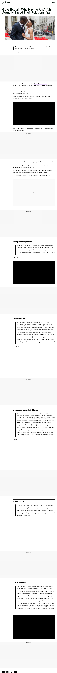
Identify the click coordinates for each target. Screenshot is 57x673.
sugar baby (18, 85)
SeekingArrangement (27, 175)
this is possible (30, 128)
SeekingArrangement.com (40, 83)
